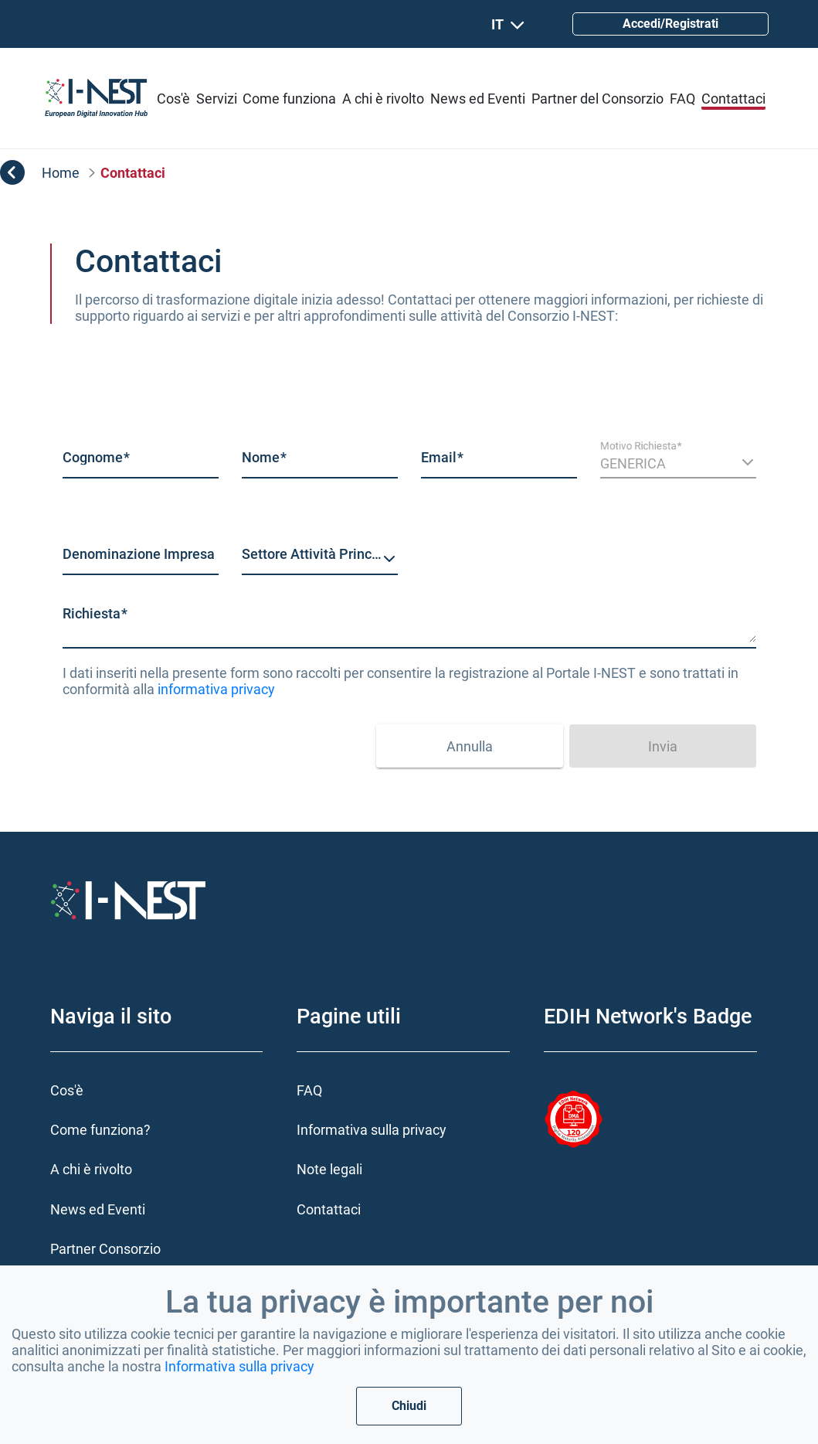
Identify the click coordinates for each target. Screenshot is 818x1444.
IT (508, 24)
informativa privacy (216, 689)
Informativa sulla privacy (239, 1366)
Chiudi (409, 1405)
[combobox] (320, 559)
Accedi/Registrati (670, 23)
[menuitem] (173, 98)
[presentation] (252, 740)
